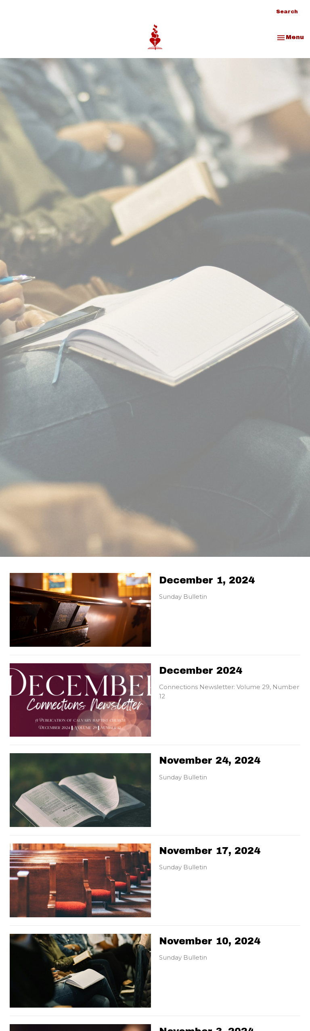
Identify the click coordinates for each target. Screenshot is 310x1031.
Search (287, 12)
